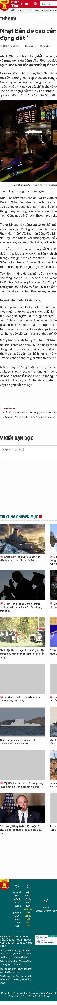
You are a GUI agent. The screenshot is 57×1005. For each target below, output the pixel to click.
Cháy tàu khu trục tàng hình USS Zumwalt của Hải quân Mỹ (18, 742)
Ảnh (37, 10)
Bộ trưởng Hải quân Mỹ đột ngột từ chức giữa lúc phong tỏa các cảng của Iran (21, 830)
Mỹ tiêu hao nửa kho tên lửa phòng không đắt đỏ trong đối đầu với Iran (21, 785)
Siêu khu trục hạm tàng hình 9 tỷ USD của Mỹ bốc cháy (20, 699)
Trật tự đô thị (24, 10)
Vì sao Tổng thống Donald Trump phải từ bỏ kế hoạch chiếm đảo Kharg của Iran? (21, 607)
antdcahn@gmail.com (46, 911)
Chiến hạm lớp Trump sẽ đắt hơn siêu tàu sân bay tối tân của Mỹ (20, 559)
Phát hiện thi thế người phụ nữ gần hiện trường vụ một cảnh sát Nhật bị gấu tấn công (22, 654)
